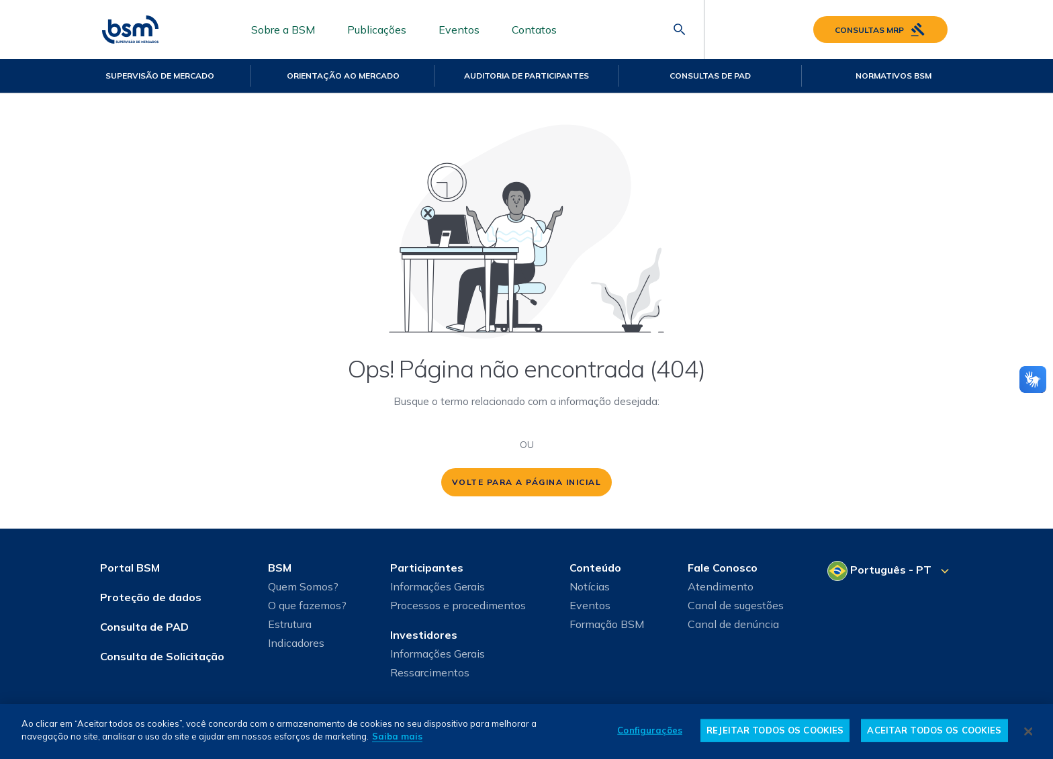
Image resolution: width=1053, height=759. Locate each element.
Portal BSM (130, 567)
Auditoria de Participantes (526, 76)
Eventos (459, 29)
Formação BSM (606, 624)
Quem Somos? (303, 586)
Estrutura (290, 624)
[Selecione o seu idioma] (890, 571)
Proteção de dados (150, 597)
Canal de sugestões (736, 605)
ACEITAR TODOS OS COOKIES (934, 730)
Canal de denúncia (733, 624)
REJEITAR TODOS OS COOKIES (774, 730)
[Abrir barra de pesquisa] (679, 29)
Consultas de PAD (710, 76)
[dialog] (526, 731)
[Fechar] (1029, 731)
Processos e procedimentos (458, 605)
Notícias (589, 586)
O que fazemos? (307, 605)
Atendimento (720, 586)
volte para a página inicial (527, 482)
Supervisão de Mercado (159, 76)
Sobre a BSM (283, 29)
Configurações (649, 730)
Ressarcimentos (429, 672)
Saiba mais (397, 736)
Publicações (376, 29)
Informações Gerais (437, 586)
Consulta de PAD (144, 626)
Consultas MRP (880, 29)
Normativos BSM (893, 76)
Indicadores (296, 643)
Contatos (534, 29)
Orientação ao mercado (343, 76)
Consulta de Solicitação (162, 656)
